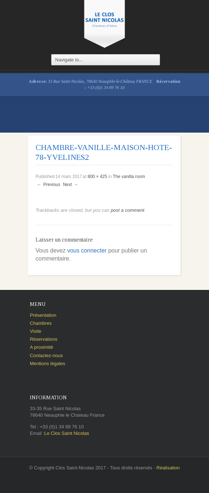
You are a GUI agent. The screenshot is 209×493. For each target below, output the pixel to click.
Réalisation (168, 467)
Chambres (41, 323)
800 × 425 (97, 176)
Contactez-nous (46, 355)
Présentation (43, 315)
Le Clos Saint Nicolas (66, 433)
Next (71, 184)
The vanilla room (129, 176)
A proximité (41, 347)
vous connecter (87, 250)
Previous (48, 184)
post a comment (127, 210)
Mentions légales (47, 363)
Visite (35, 331)
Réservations (43, 339)
